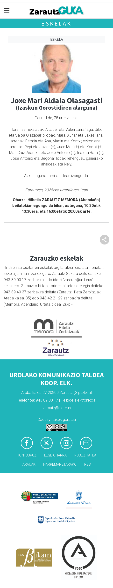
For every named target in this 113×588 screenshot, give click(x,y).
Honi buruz (26, 455)
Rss (87, 464)
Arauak (28, 464)
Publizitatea (85, 455)
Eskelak (56, 23)
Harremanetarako (60, 464)
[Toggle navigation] (6, 10)
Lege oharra (55, 455)
